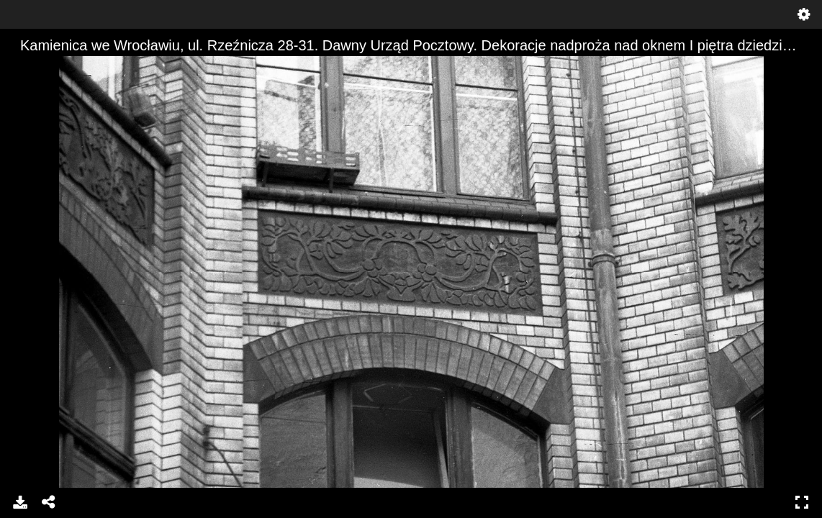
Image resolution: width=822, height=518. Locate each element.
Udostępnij (49, 502)
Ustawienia (804, 14)
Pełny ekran (802, 502)
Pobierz (20, 502)
